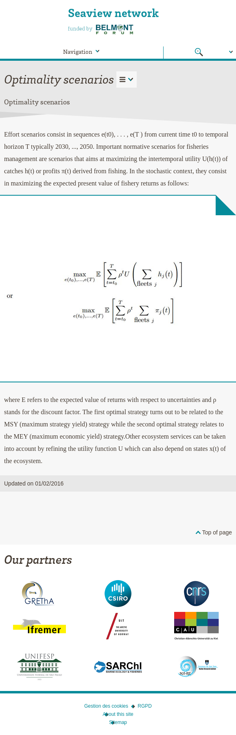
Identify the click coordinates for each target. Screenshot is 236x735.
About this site (118, 714)
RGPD (145, 706)
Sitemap (118, 722)
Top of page (217, 532)
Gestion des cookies (106, 706)
